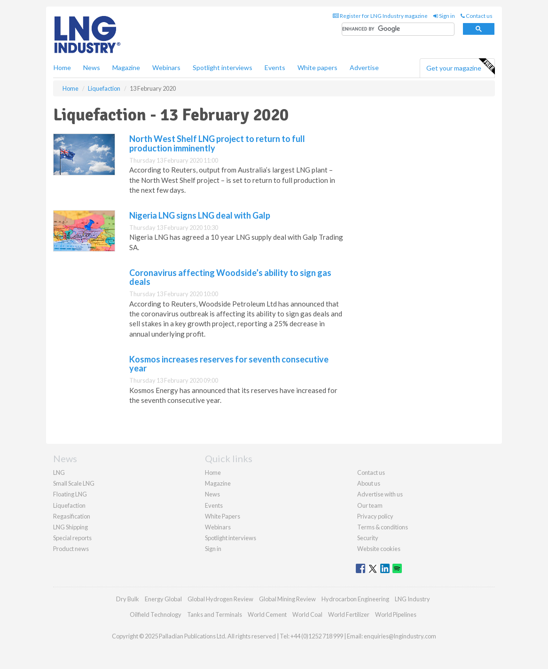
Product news (71, 548)
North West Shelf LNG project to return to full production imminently (217, 143)
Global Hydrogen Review (220, 599)
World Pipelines (395, 614)
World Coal (307, 614)
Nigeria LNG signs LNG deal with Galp (199, 215)
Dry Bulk (127, 599)
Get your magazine (460, 67)
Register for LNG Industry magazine (380, 16)
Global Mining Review (287, 599)
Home (62, 67)
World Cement (267, 614)
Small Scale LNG (73, 483)
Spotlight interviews (222, 67)
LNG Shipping (70, 527)
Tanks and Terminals (214, 614)
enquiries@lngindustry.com (400, 636)
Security (367, 538)
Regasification (71, 516)
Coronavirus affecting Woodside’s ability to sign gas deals (230, 277)
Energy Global (163, 599)
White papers (317, 67)
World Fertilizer (348, 614)
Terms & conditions (382, 527)
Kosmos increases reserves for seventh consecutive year (229, 364)
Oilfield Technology (155, 614)
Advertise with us (380, 494)
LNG (59, 472)
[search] (398, 29)
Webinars (166, 67)
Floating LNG (70, 494)
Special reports (72, 538)
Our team (370, 505)
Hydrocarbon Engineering (355, 599)
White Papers (222, 516)
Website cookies (378, 548)
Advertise (364, 67)
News (212, 494)
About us (368, 483)
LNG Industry (412, 599)
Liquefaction (69, 505)
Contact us (477, 16)
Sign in (444, 16)
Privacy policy (375, 516)
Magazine (126, 67)
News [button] (91, 67)
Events (275, 67)
